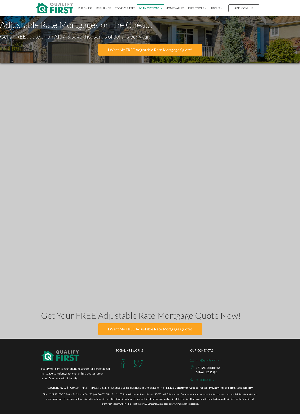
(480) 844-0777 (206, 380)
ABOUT (216, 8)
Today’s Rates (125, 8)
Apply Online (243, 8)
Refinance (103, 8)
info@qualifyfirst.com (209, 360)
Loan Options (150, 8)
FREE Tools (197, 8)
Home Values (175, 8)
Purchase (85, 8)
